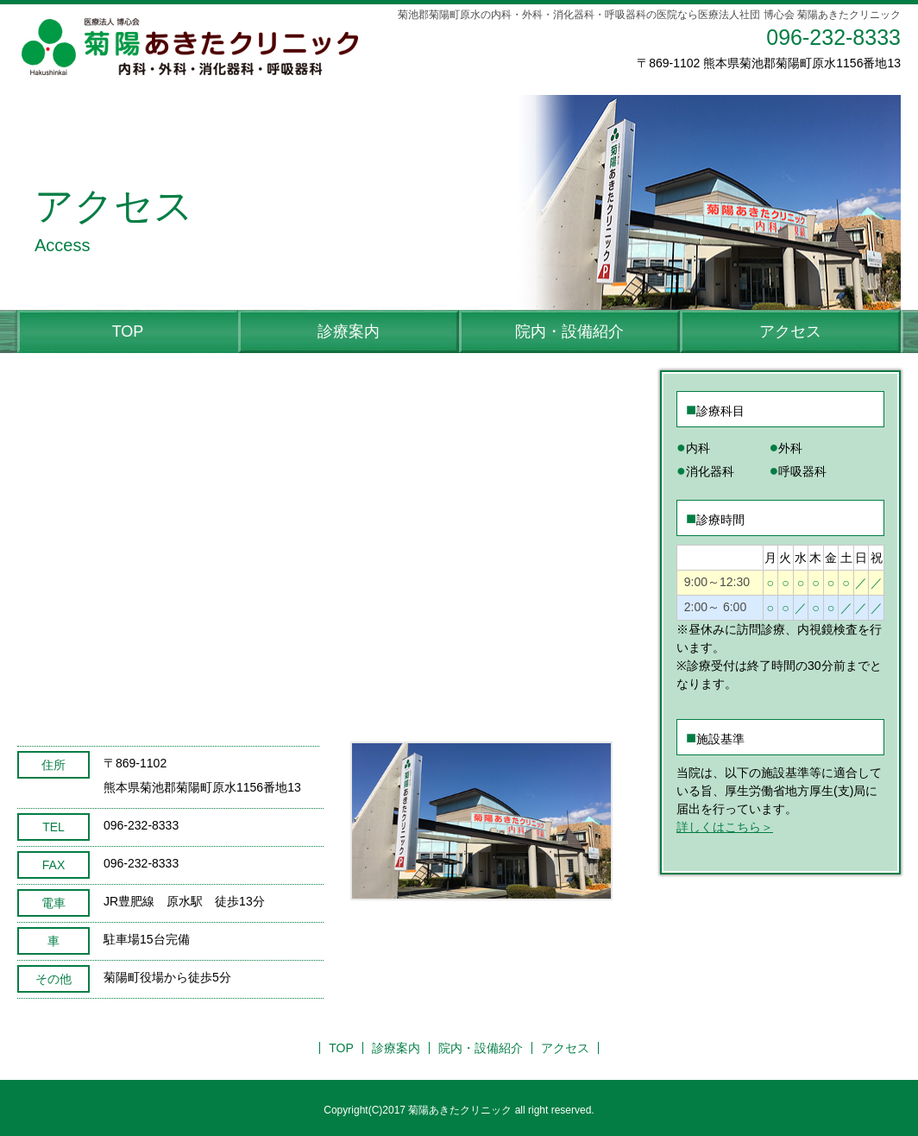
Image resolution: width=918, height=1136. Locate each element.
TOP (128, 331)
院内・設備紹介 (569, 331)
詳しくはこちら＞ (724, 827)
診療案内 (349, 331)
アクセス (790, 331)
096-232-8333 (833, 37)
